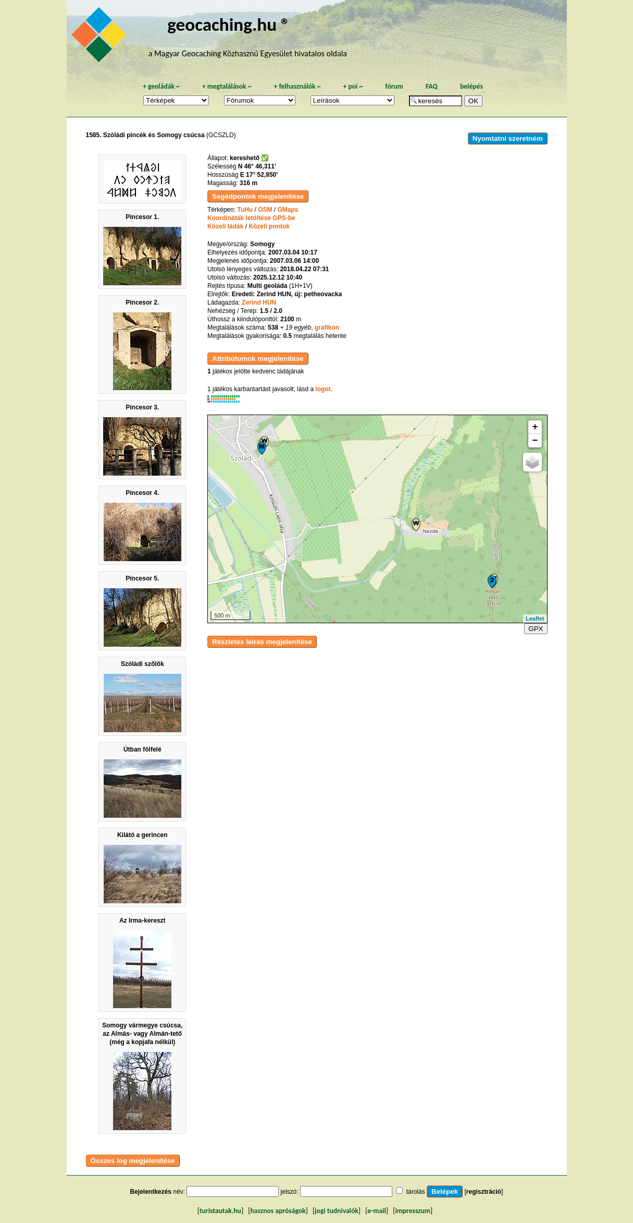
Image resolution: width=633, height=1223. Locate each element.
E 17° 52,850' (259, 174)
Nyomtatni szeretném (508, 138)
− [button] (535, 440)
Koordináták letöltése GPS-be (251, 218)
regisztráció (483, 1191)
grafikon (327, 327)
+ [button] (535, 427)
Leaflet (535, 618)
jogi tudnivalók (336, 1210)
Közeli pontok (269, 226)
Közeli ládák (225, 226)
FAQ (432, 86)
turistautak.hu (220, 1210)
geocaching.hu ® (228, 24)
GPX (535, 629)
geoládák (161, 86)
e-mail (376, 1210)
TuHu (245, 209)
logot (322, 389)
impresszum (412, 1210)
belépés (471, 86)
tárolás (415, 1191)
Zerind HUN (259, 302)
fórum (394, 86)
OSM (265, 209)
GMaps (288, 209)
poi (352, 86)
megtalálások (226, 86)
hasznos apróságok (277, 1210)
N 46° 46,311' (257, 166)
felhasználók (297, 86)
